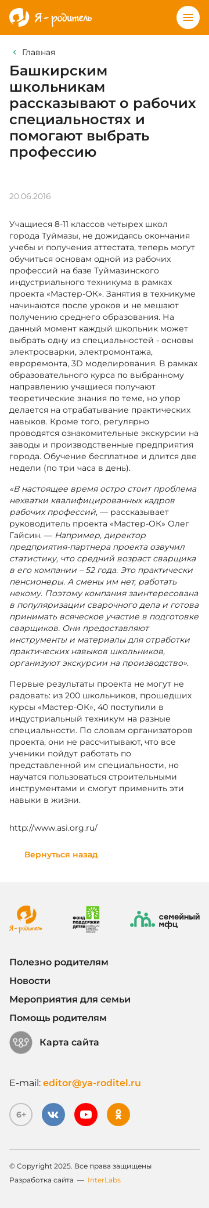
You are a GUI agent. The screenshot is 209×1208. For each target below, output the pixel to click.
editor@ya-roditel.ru (92, 1082)
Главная (38, 52)
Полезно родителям (59, 962)
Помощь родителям (58, 1017)
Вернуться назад (61, 854)
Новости (30, 980)
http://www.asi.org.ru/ (53, 828)
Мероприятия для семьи (70, 999)
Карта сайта (54, 1042)
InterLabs (104, 1179)
